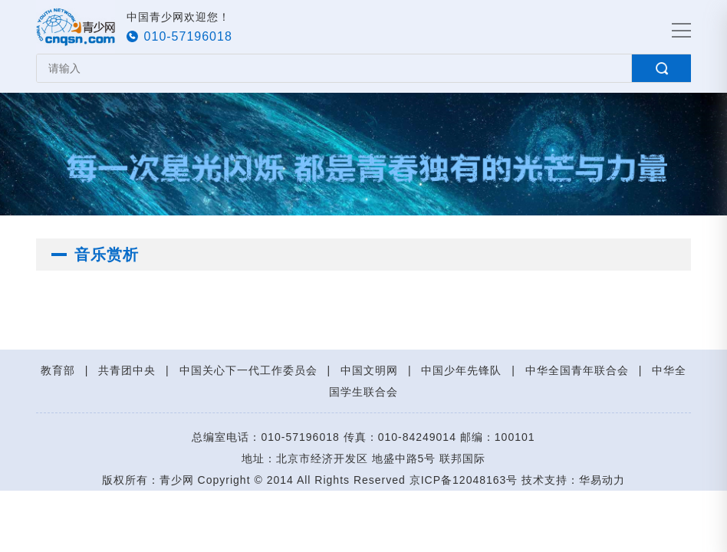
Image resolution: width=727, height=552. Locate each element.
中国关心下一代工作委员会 (248, 370)
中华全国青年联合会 (577, 370)
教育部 (58, 370)
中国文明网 (369, 370)
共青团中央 (127, 370)
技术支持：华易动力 (573, 480)
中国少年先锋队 (461, 370)
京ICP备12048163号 (464, 480)
